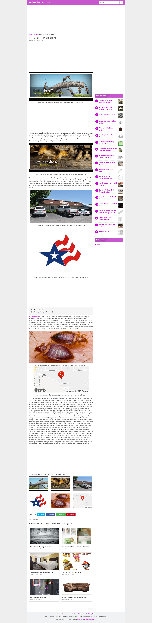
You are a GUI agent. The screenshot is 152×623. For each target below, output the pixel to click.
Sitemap (59, 614)
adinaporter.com (34, 316)
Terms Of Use (78, 614)
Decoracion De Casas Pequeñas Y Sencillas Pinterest (78, 547)
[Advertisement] (76, 19)
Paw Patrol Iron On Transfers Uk (72, 572)
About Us (84, 614)
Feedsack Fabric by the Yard (108, 114)
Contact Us (64, 614)
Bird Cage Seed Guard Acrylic (39, 597)
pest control (35, 519)
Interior (49, 2)
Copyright (70, 614)
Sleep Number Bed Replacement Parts (41, 547)
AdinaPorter (36, 2)
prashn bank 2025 (91, 619)
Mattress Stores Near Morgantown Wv (41, 572)
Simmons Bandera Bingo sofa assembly (74, 597)
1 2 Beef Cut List (104, 231)
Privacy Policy (91, 614)
